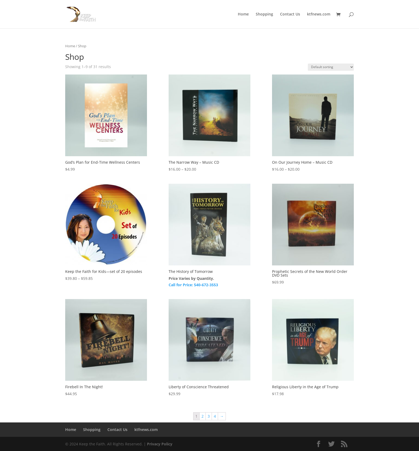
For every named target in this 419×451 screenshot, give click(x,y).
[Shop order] (331, 67)
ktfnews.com (318, 14)
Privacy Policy (159, 443)
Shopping (264, 14)
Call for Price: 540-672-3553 (193, 284)
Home (243, 14)
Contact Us (290, 14)
